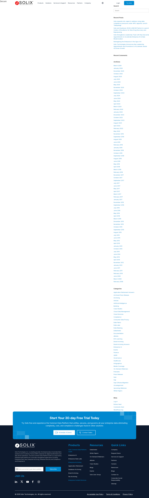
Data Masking (118, 328)
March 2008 (117, 279)
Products (40, 3)
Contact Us (114, 474)
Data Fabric (117, 322)
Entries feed (117, 404)
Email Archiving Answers (122, 344)
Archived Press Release (121, 295)
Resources (71, 3)
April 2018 (117, 167)
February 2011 (118, 270)
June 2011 (117, 268)
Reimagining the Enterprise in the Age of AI (127, 41)
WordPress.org (118, 410)
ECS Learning (118, 339)
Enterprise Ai (118, 347)
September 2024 (119, 93)
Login (118, 3)
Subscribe (53, 469)
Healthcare (117, 361)
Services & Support (59, 3)
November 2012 (119, 262)
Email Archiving (118, 341)
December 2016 (119, 202)
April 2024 (117, 104)
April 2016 (117, 216)
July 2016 (117, 208)
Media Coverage (119, 366)
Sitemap (113, 483)
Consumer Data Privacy (121, 319)
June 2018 (117, 161)
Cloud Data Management (122, 311)
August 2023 (118, 123)
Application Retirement (75, 466)
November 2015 (119, 224)
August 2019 (118, 139)
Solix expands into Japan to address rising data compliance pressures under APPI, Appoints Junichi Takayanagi (130, 23)
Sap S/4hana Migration (121, 382)
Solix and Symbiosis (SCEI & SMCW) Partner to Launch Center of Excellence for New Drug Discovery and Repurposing (131, 30)
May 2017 (117, 188)
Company (88, 3)
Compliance (117, 317)
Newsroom (114, 467)
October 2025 (118, 74)
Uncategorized (118, 385)
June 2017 (117, 186)
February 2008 (118, 281)
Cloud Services (118, 314)
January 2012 (118, 265)
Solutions (48, 3)
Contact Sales (87, 432)
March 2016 (117, 219)
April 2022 (117, 126)
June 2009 (117, 276)
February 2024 (118, 109)
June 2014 (117, 254)
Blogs (91, 467)
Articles (116, 300)
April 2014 (117, 260)
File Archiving (72, 476)
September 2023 (119, 120)
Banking (116, 306)
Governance (118, 358)
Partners (79, 3)
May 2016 (117, 213)
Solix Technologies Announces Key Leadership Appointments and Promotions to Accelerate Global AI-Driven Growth (130, 46)
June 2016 (117, 210)
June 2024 (117, 98)
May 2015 (117, 240)
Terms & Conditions (113, 494)
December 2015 (119, 221)
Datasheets (117, 330)
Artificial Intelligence (120, 303)
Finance (116, 352)
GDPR (115, 355)
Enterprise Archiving (74, 462)
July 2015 (117, 235)
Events (116, 350)
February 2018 (118, 172)
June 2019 (117, 142)
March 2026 (117, 65)
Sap (115, 380)
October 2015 (118, 227)
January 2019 (118, 147)
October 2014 (118, 249)
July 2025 (117, 79)
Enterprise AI (72, 455)
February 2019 (118, 145)
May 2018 (117, 164)
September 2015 (119, 229)
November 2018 (119, 150)
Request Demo (116, 453)
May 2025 (117, 84)
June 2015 (117, 238)
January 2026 (118, 68)
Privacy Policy (128, 494)
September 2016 (119, 205)
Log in (116, 401)
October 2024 (118, 90)
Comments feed (119, 407)
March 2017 (117, 194)
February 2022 (118, 128)
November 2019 (119, 134)
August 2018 (118, 158)
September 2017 (119, 180)
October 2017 (118, 177)
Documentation (118, 333)
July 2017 (117, 183)
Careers (114, 464)
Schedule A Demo (65, 432)
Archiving (117, 298)
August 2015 (118, 232)
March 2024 (117, 106)
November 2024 (119, 87)
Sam (115, 377)
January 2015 (118, 246)
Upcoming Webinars (120, 388)
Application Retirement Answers (124, 292)
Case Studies (118, 309)
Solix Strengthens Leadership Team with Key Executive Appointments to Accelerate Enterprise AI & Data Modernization (131, 37)
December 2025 (119, 71)
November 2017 (119, 175)
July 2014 (117, 251)
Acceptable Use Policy (95, 494)
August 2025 (118, 76)
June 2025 (117, 82)
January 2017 (118, 199)
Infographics (118, 363)
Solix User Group (95, 474)
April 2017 (117, 191)
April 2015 (117, 243)
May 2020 (117, 131)
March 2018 (117, 169)
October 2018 (118, 153)
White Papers (118, 391)
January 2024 (118, 112)
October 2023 (118, 117)
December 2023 (119, 115)
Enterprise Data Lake (75, 459)
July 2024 (117, 95)
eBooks (116, 336)
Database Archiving (74, 469)
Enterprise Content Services (77, 480)
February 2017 (118, 197)
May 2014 (117, 257)
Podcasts (117, 371)
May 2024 (117, 101)
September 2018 (119, 156)
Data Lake (117, 325)
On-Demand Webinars (121, 369)
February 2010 (118, 273)
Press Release (118, 374)
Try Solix (129, 3)
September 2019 (119, 136)
